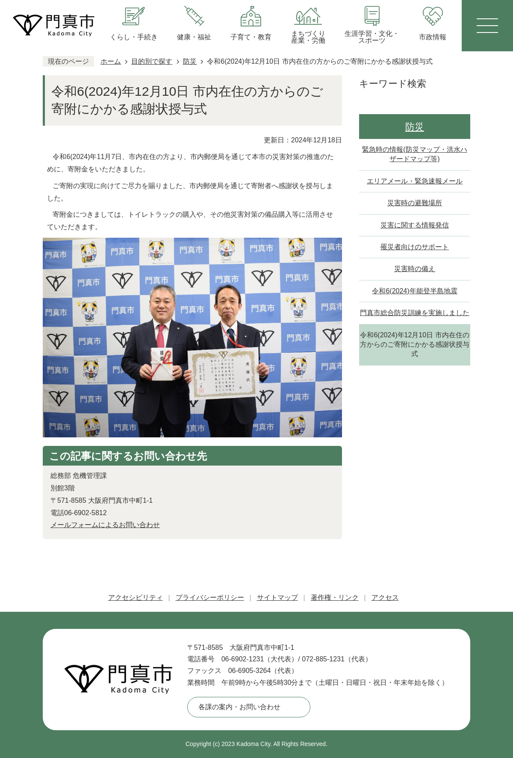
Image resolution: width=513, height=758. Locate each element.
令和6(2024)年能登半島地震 (414, 291)
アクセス (385, 597)
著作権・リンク (335, 597)
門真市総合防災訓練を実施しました (414, 312)
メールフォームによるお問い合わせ (105, 524)
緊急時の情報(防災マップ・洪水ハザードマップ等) (414, 154)
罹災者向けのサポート (414, 247)
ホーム (110, 61)
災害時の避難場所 (414, 202)
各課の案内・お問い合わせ (239, 707)
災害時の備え (414, 268)
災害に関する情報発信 (414, 225)
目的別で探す (151, 61)
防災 (190, 61)
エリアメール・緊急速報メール (415, 181)
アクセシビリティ (135, 597)
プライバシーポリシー (210, 597)
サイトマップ (277, 597)
